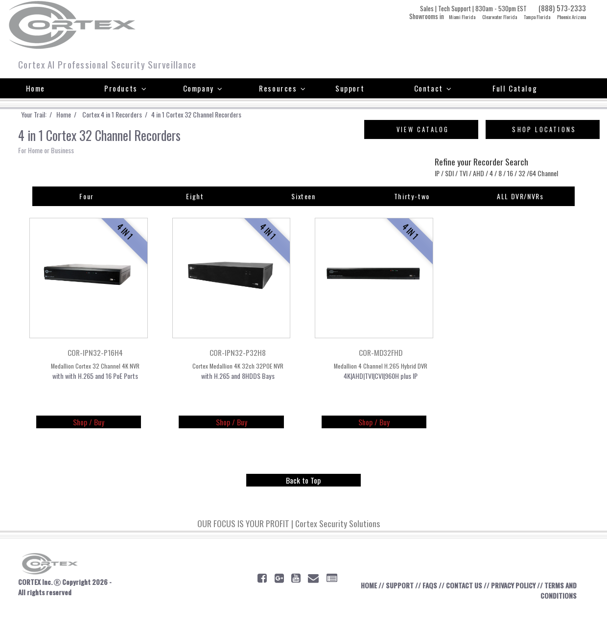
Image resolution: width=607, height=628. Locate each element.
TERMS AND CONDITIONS (550, 608)
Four (86, 211)
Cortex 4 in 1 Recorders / (132, 114)
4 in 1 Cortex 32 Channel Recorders (227, 114)
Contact (433, 88)
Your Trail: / (42, 114)
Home (35, 88)
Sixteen (303, 211)
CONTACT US (465, 603)
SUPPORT (396, 603)
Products (125, 88)
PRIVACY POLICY (520, 603)
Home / (78, 114)
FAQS (428, 603)
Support (349, 88)
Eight (195, 211)
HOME (363, 603)
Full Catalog (514, 88)
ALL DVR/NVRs (520, 211)
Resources (282, 88)
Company (203, 88)
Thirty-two (411, 211)
